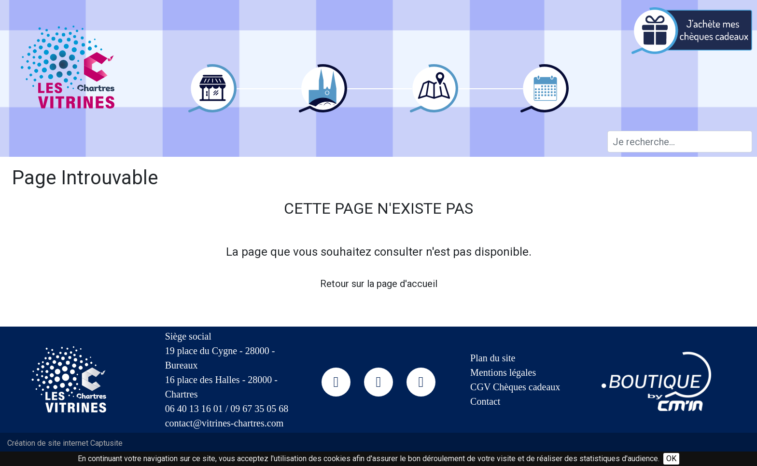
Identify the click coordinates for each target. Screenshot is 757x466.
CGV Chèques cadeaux (515, 387)
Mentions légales (503, 372)
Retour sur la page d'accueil (378, 283)
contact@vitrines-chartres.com (224, 423)
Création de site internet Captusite (65, 443)
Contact (485, 401)
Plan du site (492, 358)
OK (671, 458)
